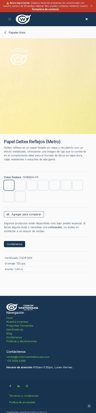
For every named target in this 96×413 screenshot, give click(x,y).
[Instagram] (27, 386)
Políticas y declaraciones (21, 341)
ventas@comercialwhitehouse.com (27, 356)
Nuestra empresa (17, 321)
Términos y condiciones (23, 395)
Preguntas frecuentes (19, 325)
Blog (9, 333)
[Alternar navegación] (9, 19)
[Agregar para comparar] (24, 214)
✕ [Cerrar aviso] (91, 6)
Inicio (9, 317)
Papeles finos (14, 32)
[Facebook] (10, 386)
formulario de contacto (45, 9)
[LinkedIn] (18, 386)
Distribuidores (14, 329)
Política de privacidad (22, 402)
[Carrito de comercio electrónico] (86, 19)
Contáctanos (14, 244)
